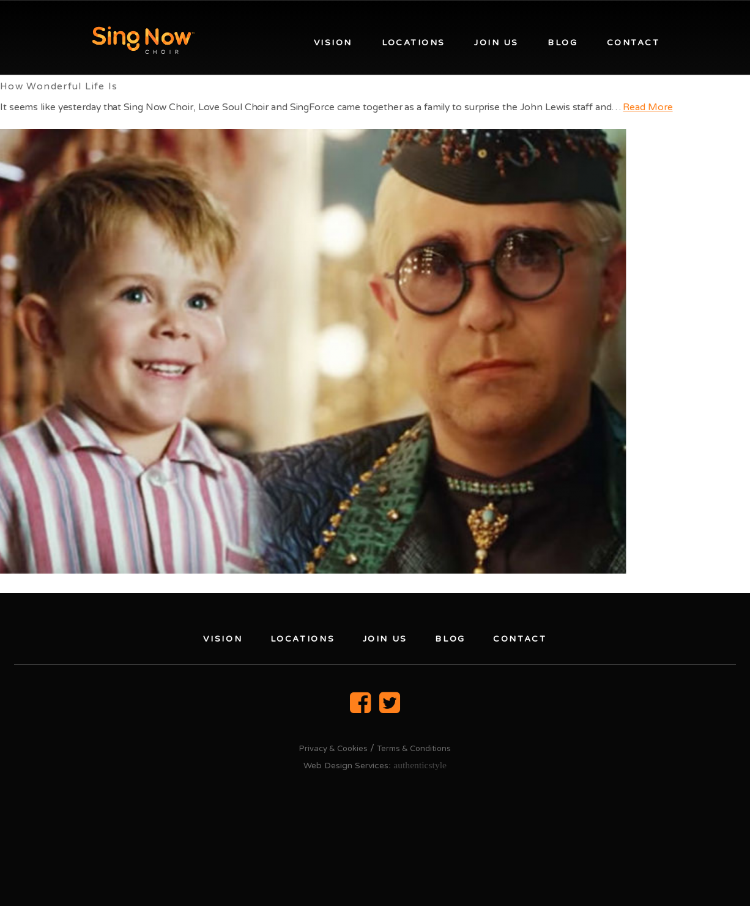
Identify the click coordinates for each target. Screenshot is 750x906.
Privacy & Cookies (333, 749)
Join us (496, 42)
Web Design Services (345, 765)
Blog (562, 42)
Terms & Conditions (414, 749)
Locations (413, 42)
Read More (647, 107)
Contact (633, 42)
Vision (333, 42)
